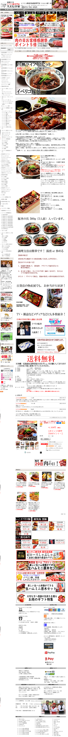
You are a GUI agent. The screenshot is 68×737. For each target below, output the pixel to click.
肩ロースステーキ (5, 61)
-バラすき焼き (4, 249)
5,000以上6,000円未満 (7, 221)
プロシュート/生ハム (6, 100)
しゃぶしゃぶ (57, 719)
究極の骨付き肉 (5, 86)
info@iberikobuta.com (40, 704)
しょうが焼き (57, 727)
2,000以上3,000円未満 (7, 216)
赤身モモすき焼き (5, 166)
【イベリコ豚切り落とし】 (6, 127)
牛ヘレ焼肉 (4, 176)
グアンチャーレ (5, 81)
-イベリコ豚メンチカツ (6, 117)
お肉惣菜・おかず (5, 78)
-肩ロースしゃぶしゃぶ (6, 93)
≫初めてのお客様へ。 (6, 267)
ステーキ (56, 720)
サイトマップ (64, 9)
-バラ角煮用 (4, 241)
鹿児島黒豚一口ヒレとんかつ (7, 71)
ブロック (56, 724)
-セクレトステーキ (5, 132)
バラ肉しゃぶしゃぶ (6, 56)
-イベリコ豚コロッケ (6, 116)
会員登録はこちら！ (6, 300)
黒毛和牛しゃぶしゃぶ (6, 168)
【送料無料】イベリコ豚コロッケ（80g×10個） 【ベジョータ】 (46, 484)
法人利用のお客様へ (40, 732)
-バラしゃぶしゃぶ (5, 95)
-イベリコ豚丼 (4, 114)
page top (63, 514)
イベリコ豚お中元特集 (24, 730)
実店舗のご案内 (22, 721)
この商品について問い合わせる (55, 448)
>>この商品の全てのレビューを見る (58, 417)
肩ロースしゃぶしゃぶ (6, 54)
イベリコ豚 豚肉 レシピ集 (42, 734)
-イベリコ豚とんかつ (6, 120)
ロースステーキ (5, 63)
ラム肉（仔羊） (5, 204)
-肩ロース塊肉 (4, 236)
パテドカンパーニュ (6, 83)
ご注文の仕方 (37, 9)
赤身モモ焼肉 (4, 181)
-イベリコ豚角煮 (5, 123)
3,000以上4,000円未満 (7, 218)
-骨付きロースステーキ (6, 137)
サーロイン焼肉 (5, 178)
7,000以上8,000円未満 (7, 224)
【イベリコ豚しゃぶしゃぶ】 (7, 89)
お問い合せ (46, 9)
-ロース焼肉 (4, 142)
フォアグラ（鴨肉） (6, 208)
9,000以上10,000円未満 (7, 227)
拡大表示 (27, 452)
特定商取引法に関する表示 (42, 725)
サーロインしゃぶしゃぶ (7, 170)
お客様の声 (54, 9)
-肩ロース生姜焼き (5, 256)
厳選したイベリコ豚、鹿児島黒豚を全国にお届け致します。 (34, 5)
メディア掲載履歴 (23, 723)
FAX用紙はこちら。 (25, 631)
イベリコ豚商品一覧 (6, 197)
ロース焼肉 (4, 180)
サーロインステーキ (6, 157)
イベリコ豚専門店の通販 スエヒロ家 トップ (25, 48)
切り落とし (56, 728)
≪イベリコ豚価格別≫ (6, 213)
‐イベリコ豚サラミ (5, 122)
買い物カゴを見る (9, 9)
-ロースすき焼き (5, 247)
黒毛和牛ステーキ (5, 154)
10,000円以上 (4, 228)
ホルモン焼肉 (4, 186)
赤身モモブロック (5, 191)
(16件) (59, 446)
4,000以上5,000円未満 (7, 219)
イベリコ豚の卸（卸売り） (42, 731)
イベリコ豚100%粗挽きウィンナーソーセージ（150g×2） (21, 484)
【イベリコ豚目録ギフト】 (6, 151)
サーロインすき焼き (6, 163)
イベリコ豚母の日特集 (24, 734)
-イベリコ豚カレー (5, 119)
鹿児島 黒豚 (4, 199)
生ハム (55, 725)
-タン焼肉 (3, 148)
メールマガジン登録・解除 (42, 730)
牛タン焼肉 (4, 184)
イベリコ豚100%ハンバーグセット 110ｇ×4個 (33, 483)
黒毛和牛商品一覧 (5, 201)
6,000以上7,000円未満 (7, 222)
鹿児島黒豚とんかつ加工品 (7, 65)
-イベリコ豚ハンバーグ (6, 112)
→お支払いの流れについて (50, 640)
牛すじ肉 (3, 193)
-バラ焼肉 (3, 145)
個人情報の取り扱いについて (42, 727)
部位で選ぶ (56, 734)
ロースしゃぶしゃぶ (6, 57)
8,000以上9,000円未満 (7, 225)
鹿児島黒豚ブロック (6, 76)
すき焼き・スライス (58, 731)
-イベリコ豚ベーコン (6, 125)
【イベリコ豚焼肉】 (6, 139)
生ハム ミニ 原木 (5, 106)
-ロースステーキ (5, 135)
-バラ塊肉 (3, 239)
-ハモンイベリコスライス (7, 101)
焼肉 (55, 723)
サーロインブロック (6, 190)
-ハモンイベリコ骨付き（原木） (6, 104)
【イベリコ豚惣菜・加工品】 (7, 108)
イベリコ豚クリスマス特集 (25, 731)
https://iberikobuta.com (38, 701)
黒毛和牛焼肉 (4, 175)
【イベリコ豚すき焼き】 (7, 244)
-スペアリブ (4, 242)
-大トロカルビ (4, 141)
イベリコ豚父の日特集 (24, 732)
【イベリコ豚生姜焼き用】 (6, 251)
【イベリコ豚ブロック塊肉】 (7, 233)
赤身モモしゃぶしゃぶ (6, 173)
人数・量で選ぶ (57, 735)
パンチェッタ (4, 80)
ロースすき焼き (5, 164)
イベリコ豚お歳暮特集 (24, 728)
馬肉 (2, 206)
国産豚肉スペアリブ (6, 210)
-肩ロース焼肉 (4, 144)
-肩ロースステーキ (5, 134)
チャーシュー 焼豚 (5, 84)
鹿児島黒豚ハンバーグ (6, 74)
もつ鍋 (2, 195)
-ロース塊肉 (4, 237)
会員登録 (38, 723)
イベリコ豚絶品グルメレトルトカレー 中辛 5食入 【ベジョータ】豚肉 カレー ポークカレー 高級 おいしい (59, 485)
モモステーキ (4, 159)
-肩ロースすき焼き (5, 246)
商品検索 (3, 48)
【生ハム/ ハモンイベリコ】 (7, 97)
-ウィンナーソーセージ (6, 111)
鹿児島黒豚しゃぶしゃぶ (7, 52)
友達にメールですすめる (54, 450)
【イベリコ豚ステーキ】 (7, 130)
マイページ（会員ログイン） (23, 9)
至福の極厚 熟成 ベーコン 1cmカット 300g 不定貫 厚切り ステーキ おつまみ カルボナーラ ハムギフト (21, 505)
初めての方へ (22, 719)
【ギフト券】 (4, 230)
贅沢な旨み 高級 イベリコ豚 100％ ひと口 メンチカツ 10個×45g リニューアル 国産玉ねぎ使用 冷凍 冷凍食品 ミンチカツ (34, 506)
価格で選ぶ (56, 732)
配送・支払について (40, 720)
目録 (55, 730)
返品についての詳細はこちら (55, 444)
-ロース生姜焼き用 (5, 254)
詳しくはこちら (22, 691)
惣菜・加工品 (57, 721)
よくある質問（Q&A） (41, 721)
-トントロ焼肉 (4, 147)
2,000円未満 (4, 215)
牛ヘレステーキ (5, 156)
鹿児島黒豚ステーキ (6, 59)
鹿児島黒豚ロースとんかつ (7, 68)
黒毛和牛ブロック (5, 188)
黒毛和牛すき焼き (5, 161)
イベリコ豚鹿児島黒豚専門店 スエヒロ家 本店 (37, 3)
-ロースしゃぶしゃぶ (6, 92)
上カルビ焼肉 (4, 183)
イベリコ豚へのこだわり (24, 720)
